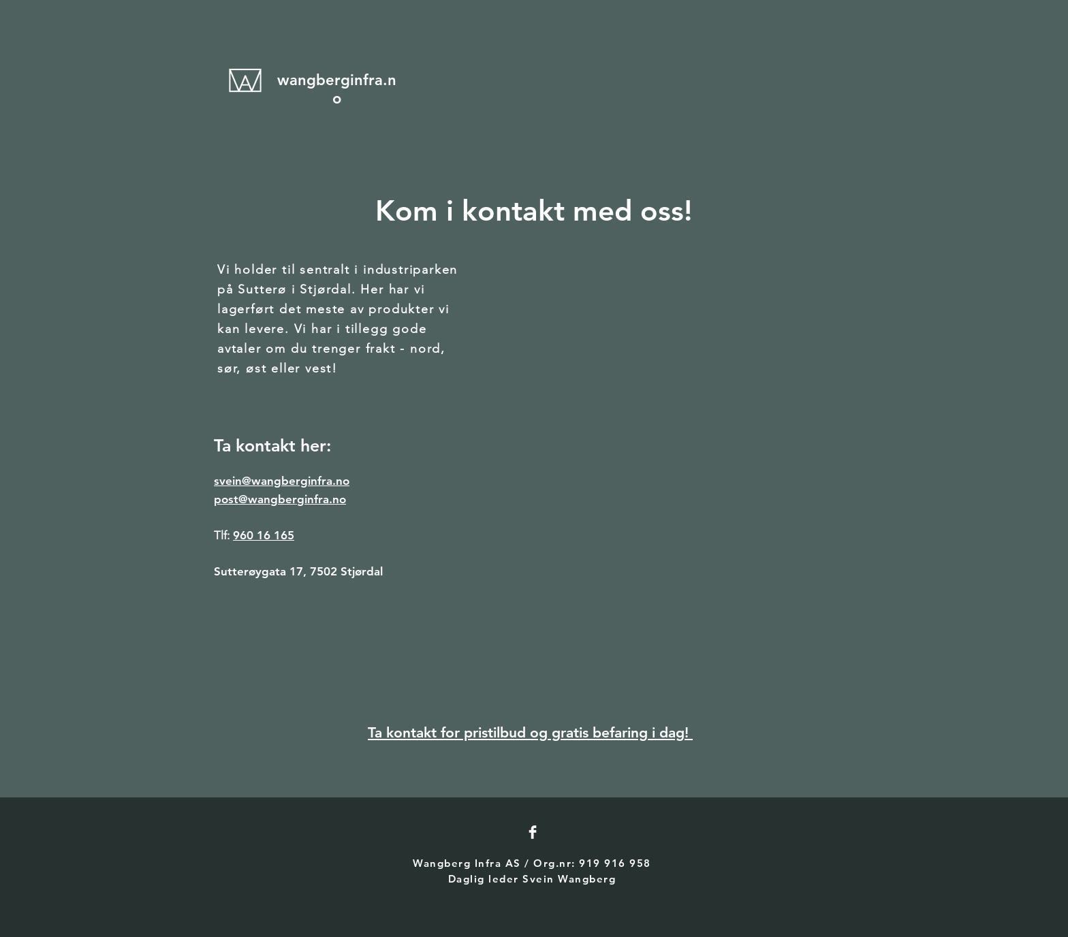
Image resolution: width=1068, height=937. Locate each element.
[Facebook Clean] (532, 832)
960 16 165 (263, 535)
